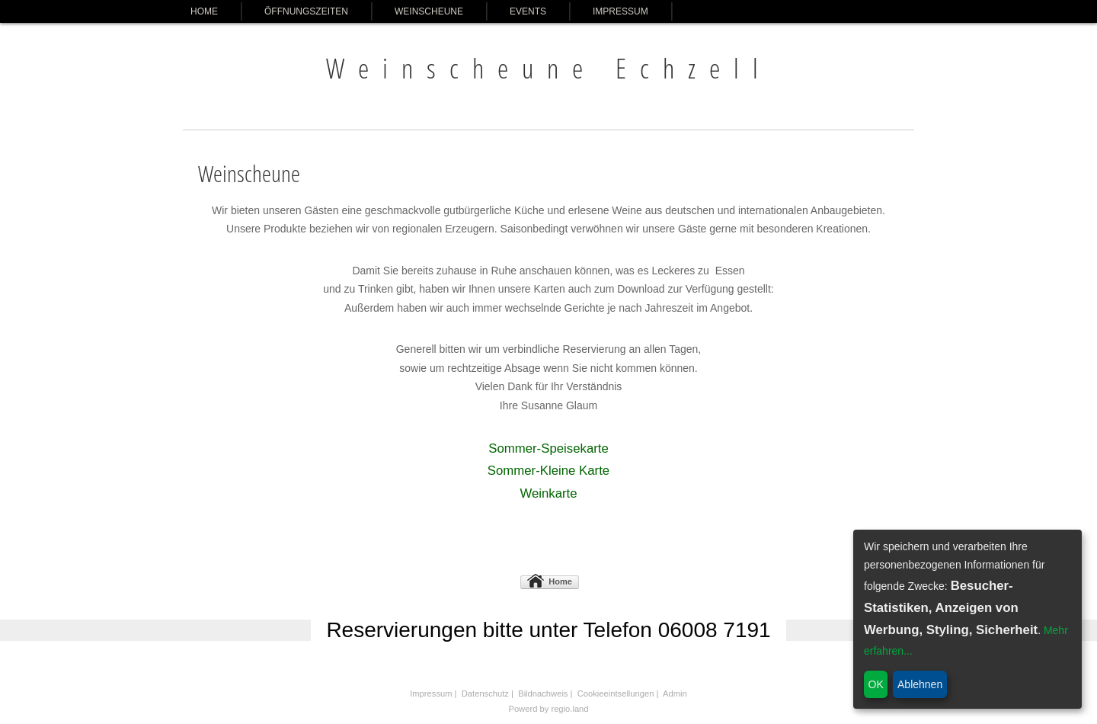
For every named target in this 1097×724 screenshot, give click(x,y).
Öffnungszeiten (306, 11)
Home (204, 11)
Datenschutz (485, 693)
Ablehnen (919, 684)
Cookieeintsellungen (615, 693)
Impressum (620, 11)
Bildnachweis (543, 693)
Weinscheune (429, 11)
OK (876, 684)
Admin (675, 693)
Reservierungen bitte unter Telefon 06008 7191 (548, 630)
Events (528, 11)
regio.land (569, 708)
